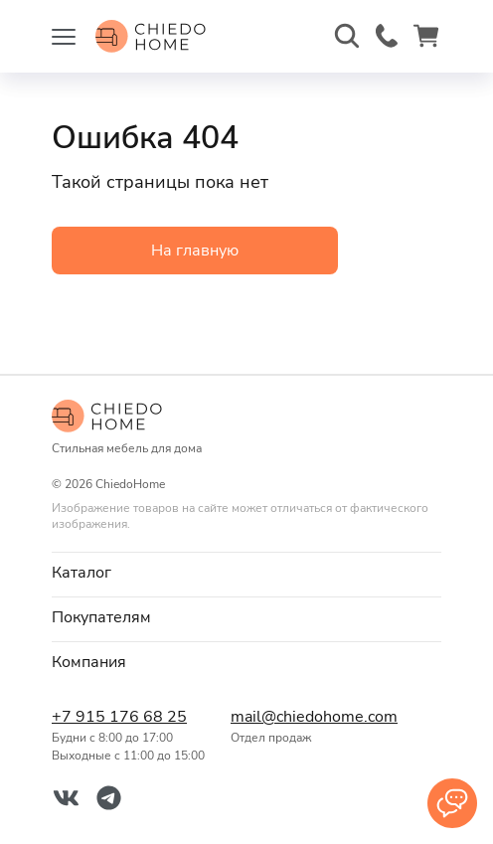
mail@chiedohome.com (310, 717)
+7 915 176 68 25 (119, 717)
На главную (195, 250)
